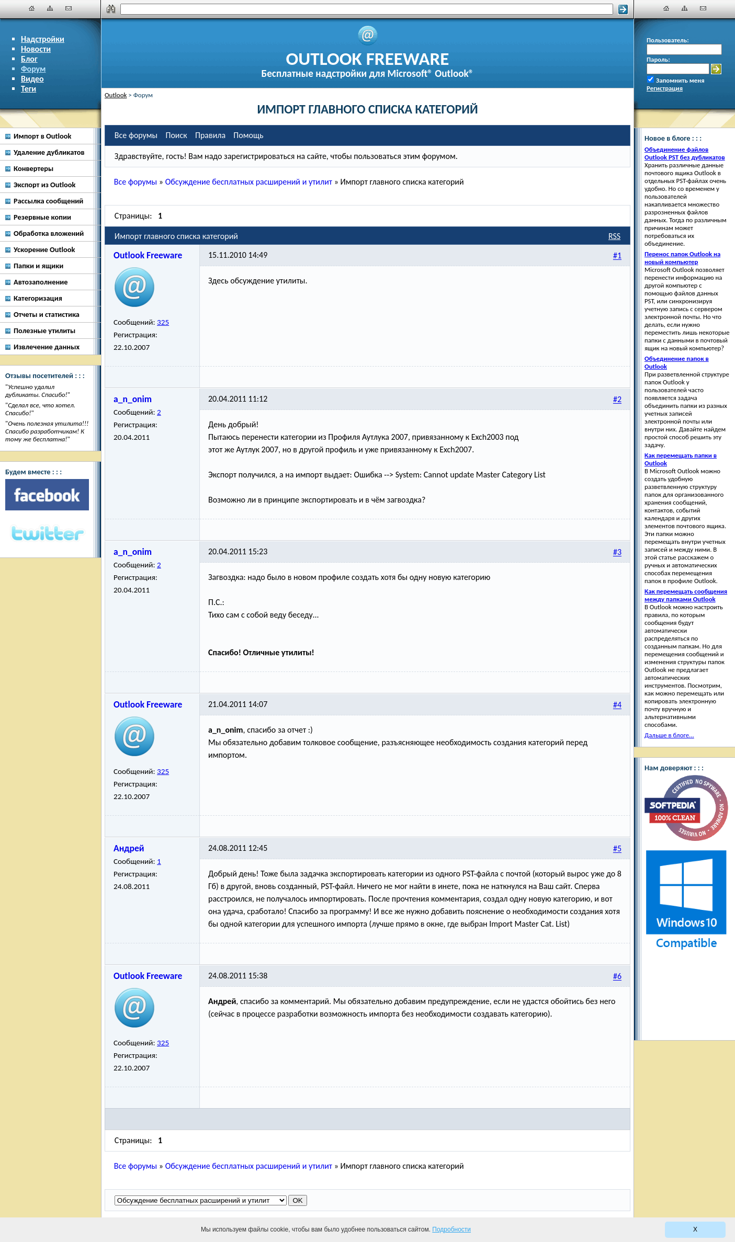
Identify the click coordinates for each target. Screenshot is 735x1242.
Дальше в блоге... (669, 735)
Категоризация (38, 298)
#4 (617, 705)
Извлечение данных (47, 346)
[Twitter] (47, 534)
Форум (33, 69)
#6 (617, 977)
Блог (29, 59)
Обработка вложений (49, 233)
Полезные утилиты (44, 330)
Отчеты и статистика (47, 314)
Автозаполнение (41, 282)
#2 (617, 400)
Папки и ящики (38, 265)
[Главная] (32, 8)
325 (163, 322)
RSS (614, 236)
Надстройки (42, 39)
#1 (617, 256)
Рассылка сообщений (48, 201)
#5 (617, 849)
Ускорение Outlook (44, 249)
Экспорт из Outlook (44, 184)
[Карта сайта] (50, 8)
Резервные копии (42, 217)
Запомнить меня (680, 80)
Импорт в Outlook (42, 136)
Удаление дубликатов (49, 152)
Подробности (451, 1229)
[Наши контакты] (68, 8)
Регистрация (665, 88)
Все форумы (135, 182)
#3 (617, 552)
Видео (32, 79)
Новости (36, 49)
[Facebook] (47, 494)
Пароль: (658, 59)
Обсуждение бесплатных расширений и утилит (248, 182)
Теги (28, 89)
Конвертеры (33, 168)
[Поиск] (367, 9)
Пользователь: (668, 40)
